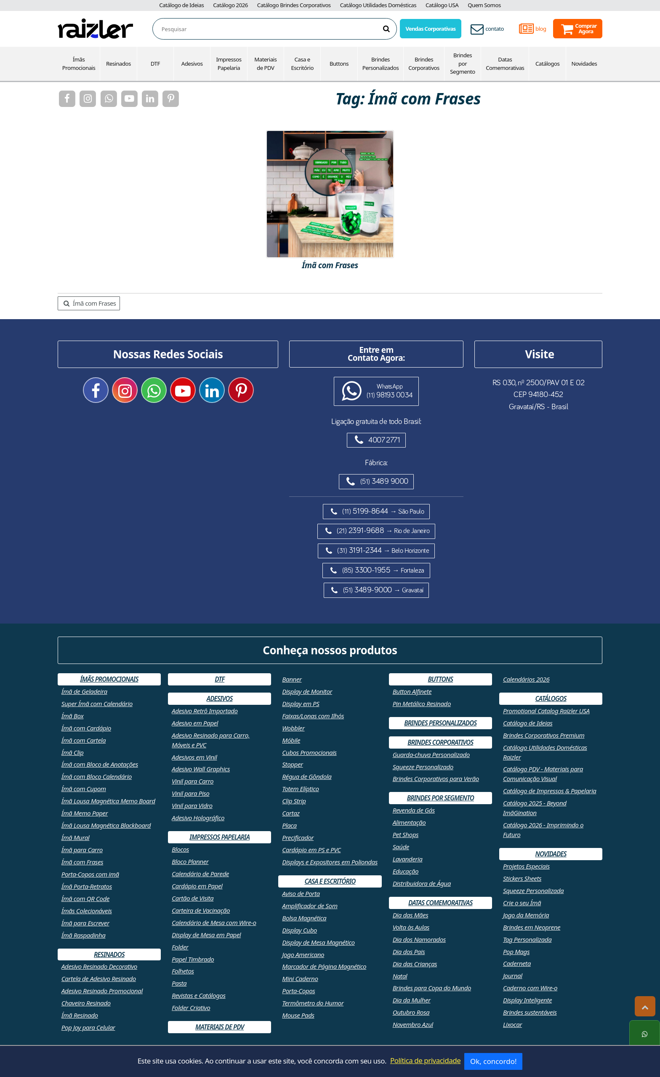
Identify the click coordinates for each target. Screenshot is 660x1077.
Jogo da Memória (526, 915)
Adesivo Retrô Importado (205, 710)
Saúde (401, 846)
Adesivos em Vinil (194, 757)
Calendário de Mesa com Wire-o (214, 922)
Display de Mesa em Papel (206, 934)
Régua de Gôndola (306, 776)
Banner (291, 679)
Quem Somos (484, 5)
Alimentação (409, 822)
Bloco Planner (190, 861)
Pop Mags (516, 951)
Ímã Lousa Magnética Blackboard (106, 825)
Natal (400, 976)
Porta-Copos (298, 990)
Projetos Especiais (526, 866)
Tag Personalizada (527, 939)
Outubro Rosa (411, 1012)
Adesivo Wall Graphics (201, 769)
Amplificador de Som (309, 905)
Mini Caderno (300, 978)
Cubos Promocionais (309, 752)
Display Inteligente (527, 1000)
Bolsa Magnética (304, 918)
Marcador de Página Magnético (324, 966)
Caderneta (517, 963)
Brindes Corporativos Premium (544, 735)
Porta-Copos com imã (90, 874)
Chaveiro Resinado (86, 1003)
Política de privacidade (425, 1060)
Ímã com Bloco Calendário (96, 776)
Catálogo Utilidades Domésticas (378, 5)
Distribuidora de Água (422, 883)
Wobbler (293, 728)
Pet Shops (405, 834)
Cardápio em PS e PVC (311, 849)
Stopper (292, 764)
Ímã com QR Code (85, 898)
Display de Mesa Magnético (318, 942)
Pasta (179, 983)
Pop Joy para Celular (88, 1027)
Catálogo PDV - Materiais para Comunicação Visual (543, 774)
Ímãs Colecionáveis (86, 910)
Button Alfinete (412, 691)
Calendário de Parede (200, 873)
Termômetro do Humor (312, 1003)
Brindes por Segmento (462, 63)
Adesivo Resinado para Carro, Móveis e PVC (211, 740)
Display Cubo (299, 930)
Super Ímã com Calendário (97, 703)
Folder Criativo (191, 1007)
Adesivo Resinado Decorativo (99, 966)
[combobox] (279, 29)
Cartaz (290, 813)
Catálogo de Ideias (181, 5)
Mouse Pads (298, 1015)
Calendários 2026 (526, 679)
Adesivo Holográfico (198, 817)
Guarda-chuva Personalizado (431, 754)
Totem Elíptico (300, 788)
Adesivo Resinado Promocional (102, 990)
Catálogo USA (442, 5)
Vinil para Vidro (192, 805)
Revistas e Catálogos (199, 995)
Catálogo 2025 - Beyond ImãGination (535, 808)
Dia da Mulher (412, 1000)
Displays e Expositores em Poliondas (330, 862)
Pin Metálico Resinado (422, 703)
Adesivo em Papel (195, 723)
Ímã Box (72, 716)
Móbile (291, 740)
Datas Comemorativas (505, 64)
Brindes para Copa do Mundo (432, 988)
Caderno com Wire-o (530, 988)
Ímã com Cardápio (86, 728)
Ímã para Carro (82, 849)
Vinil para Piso (190, 793)
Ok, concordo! (493, 1061)
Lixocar (512, 1024)
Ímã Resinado (79, 1015)
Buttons (339, 63)
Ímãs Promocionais (79, 64)
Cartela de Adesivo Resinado (98, 978)
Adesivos (192, 63)
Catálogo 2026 (230, 5)
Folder (180, 947)
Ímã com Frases (90, 303)
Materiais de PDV (265, 64)
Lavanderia (408, 859)
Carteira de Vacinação (201, 910)
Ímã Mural (75, 837)
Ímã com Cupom (83, 788)
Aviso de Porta (300, 893)
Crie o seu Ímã (522, 902)
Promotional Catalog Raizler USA (546, 710)
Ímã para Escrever (85, 923)
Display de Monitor (307, 691)
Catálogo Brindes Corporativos (294, 5)
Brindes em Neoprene (531, 927)
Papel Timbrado (193, 959)
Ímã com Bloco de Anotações (99, 764)
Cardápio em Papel (197, 886)
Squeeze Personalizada (533, 890)
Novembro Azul (413, 1024)
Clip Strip (294, 801)
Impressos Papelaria (228, 64)
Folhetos (183, 971)
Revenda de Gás (414, 810)
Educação (405, 871)
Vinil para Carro (192, 781)
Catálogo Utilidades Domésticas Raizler (545, 752)
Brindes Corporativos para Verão (436, 778)
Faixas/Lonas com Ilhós (313, 716)
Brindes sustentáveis (530, 1012)
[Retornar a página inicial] (95, 28)
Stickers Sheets (522, 878)
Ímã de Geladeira (84, 691)
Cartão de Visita (192, 898)
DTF (155, 63)
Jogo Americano (303, 954)
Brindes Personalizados (380, 64)
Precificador (298, 837)
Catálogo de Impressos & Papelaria (549, 790)
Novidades (584, 63)
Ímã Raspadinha (83, 935)
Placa (289, 825)
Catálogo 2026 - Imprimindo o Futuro (543, 830)
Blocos (180, 849)
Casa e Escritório (302, 64)
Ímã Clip (72, 752)
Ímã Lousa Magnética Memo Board (108, 801)
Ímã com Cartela (83, 740)
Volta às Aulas (411, 927)
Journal (512, 975)
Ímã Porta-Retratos (86, 886)
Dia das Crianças (415, 964)
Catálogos (547, 63)
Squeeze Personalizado (423, 766)
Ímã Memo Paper (84, 813)
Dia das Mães (410, 915)
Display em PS (300, 703)
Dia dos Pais (409, 951)
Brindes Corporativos (423, 64)
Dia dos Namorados (419, 939)
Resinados (118, 63)
